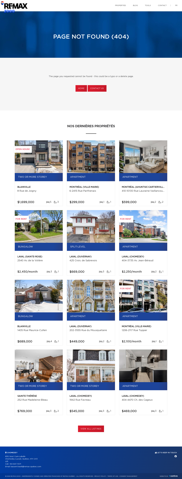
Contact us (97, 88)
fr (176, 5)
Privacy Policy (100, 476)
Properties (120, 5)
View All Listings (91, 429)
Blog (135, 5)
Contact (162, 5)
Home (81, 88)
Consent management (128, 476)
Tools (148, 5)
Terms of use (112, 476)
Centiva (173, 476)
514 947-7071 (15, 464)
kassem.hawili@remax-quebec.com (26, 467)
